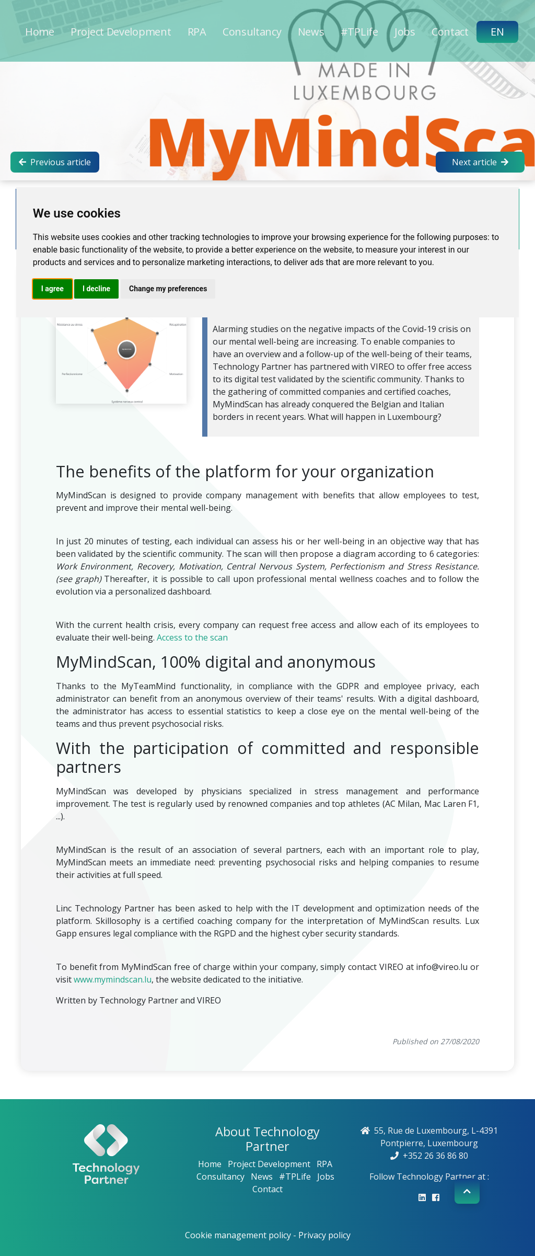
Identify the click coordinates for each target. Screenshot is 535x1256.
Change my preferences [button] (168, 288)
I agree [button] (52, 288)
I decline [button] (96, 288)
